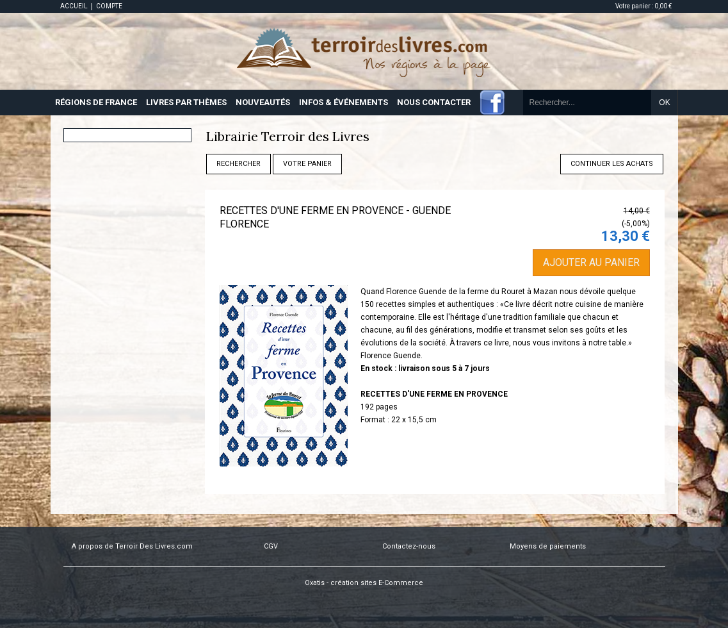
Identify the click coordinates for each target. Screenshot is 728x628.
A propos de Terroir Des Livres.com (132, 546)
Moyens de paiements (548, 546)
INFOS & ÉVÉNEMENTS (343, 102)
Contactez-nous (408, 546)
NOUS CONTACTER (434, 102)
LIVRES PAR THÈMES (186, 102)
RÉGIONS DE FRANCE (96, 102)
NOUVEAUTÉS (263, 102)
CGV (271, 546)
